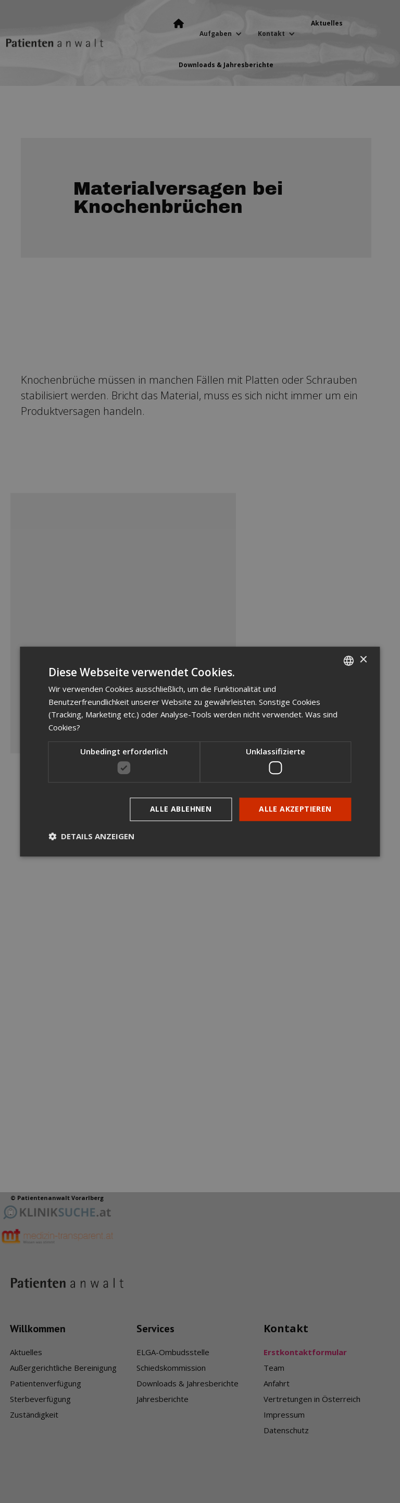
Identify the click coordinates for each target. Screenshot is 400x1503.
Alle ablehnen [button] (180, 809)
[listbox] (349, 660)
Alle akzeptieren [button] (295, 809)
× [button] (363, 660)
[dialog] (200, 752)
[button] (91, 836)
